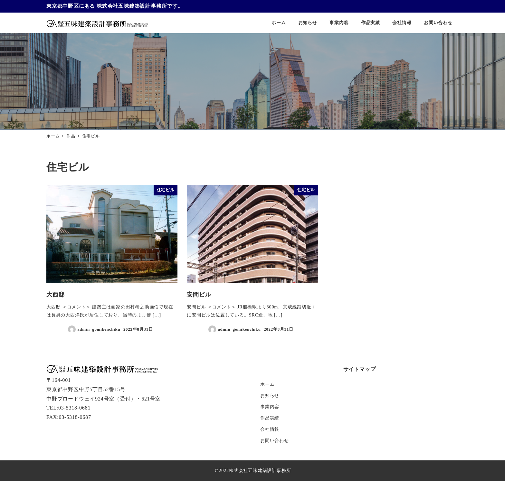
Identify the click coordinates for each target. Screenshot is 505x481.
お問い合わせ (274, 440)
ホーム (267, 384)
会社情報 (269, 429)
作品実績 (269, 417)
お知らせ (269, 395)
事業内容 (269, 406)
